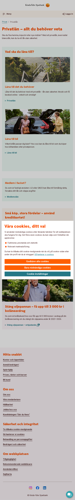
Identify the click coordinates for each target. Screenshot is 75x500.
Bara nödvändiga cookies (37, 267)
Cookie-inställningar (37, 274)
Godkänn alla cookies (37, 261)
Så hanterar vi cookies (44, 254)
